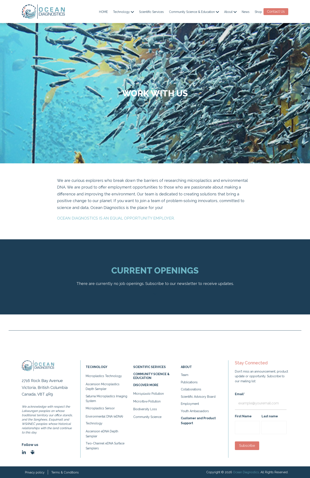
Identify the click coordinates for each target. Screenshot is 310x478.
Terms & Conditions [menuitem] (65, 472)
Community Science (147, 417)
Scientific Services (151, 12)
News (246, 12)
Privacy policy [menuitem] (35, 472)
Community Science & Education (194, 12)
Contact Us (276, 11)
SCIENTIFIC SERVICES (149, 367)
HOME (103, 12)
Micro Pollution (148, 393)
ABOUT (186, 367)
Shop (258, 12)
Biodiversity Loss (145, 409)
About (230, 12)
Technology (123, 12)
